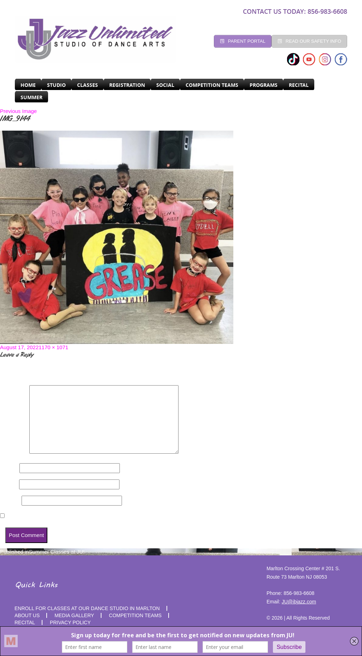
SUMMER (31, 97)
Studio (56, 85)
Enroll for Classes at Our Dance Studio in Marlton (87, 608)
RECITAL (299, 85)
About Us (27, 615)
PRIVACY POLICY (70, 622)
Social (165, 85)
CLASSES (87, 85)
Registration (127, 85)
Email (9, 484)
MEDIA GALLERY (74, 615)
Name (9, 468)
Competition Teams (212, 85)
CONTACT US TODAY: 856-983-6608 (295, 11)
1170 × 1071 (53, 347)
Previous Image (18, 111)
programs (264, 85)
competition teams (135, 615)
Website (10, 500)
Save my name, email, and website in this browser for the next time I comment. (105, 516)
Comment (14, 452)
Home (28, 85)
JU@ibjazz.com (299, 601)
